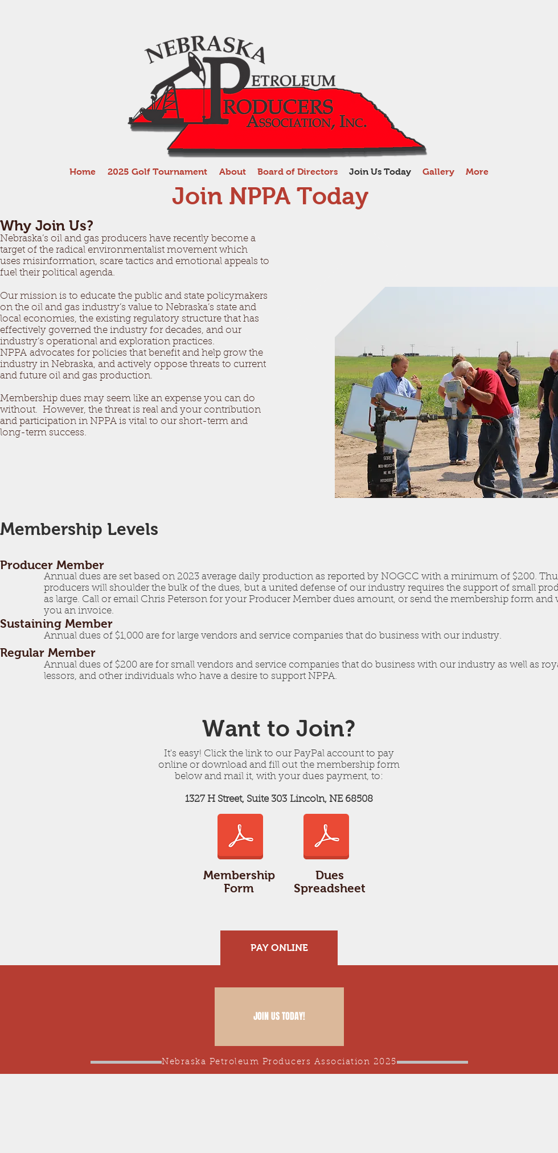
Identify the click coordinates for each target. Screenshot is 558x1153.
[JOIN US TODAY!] (279, 1016)
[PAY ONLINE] (279, 947)
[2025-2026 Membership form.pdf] (240, 837)
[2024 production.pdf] (326, 837)
